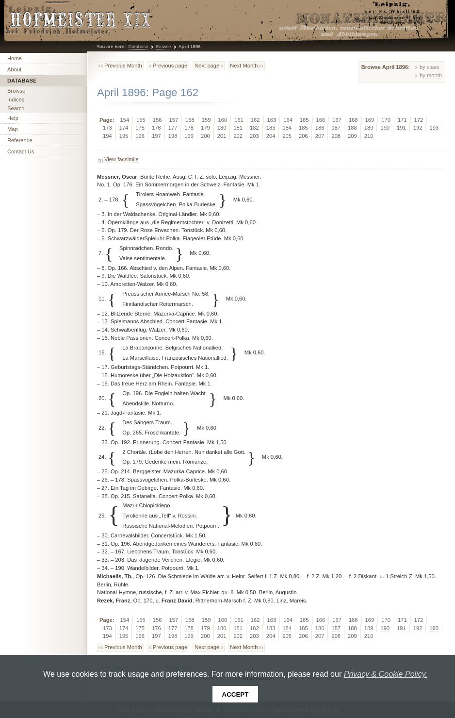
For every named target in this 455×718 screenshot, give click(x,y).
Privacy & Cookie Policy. (385, 674)
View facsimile (121, 159)
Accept (235, 694)
